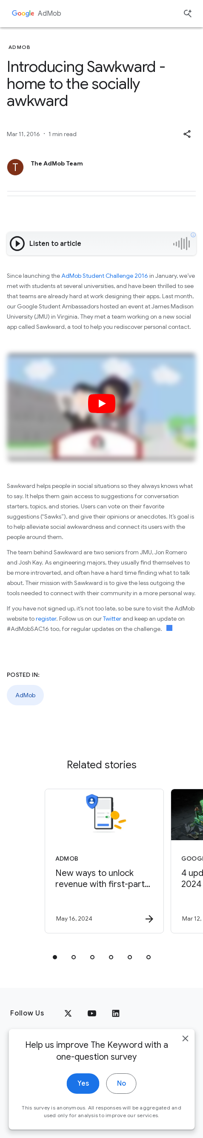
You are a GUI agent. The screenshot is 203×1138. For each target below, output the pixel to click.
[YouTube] (92, 1013)
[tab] (55, 957)
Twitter (112, 618)
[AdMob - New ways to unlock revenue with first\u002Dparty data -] (104, 861)
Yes (83, 1091)
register (46, 618)
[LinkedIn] (116, 1013)
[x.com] (68, 1013)
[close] (185, 1046)
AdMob (49, 13)
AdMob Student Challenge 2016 (104, 276)
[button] (186, 134)
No (121, 1091)
